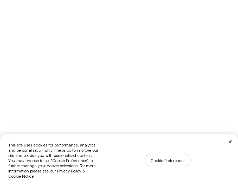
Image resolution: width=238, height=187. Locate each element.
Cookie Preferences (168, 160)
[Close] (230, 142)
